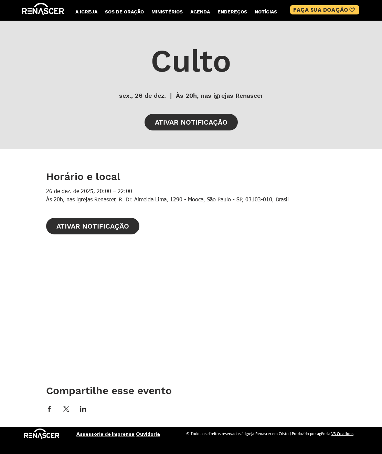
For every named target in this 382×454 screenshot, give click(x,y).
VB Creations (342, 433)
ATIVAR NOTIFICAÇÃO (191, 122)
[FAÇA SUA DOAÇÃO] (324, 9)
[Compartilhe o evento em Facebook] (49, 409)
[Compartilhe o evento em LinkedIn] (83, 409)
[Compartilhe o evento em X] (66, 409)
